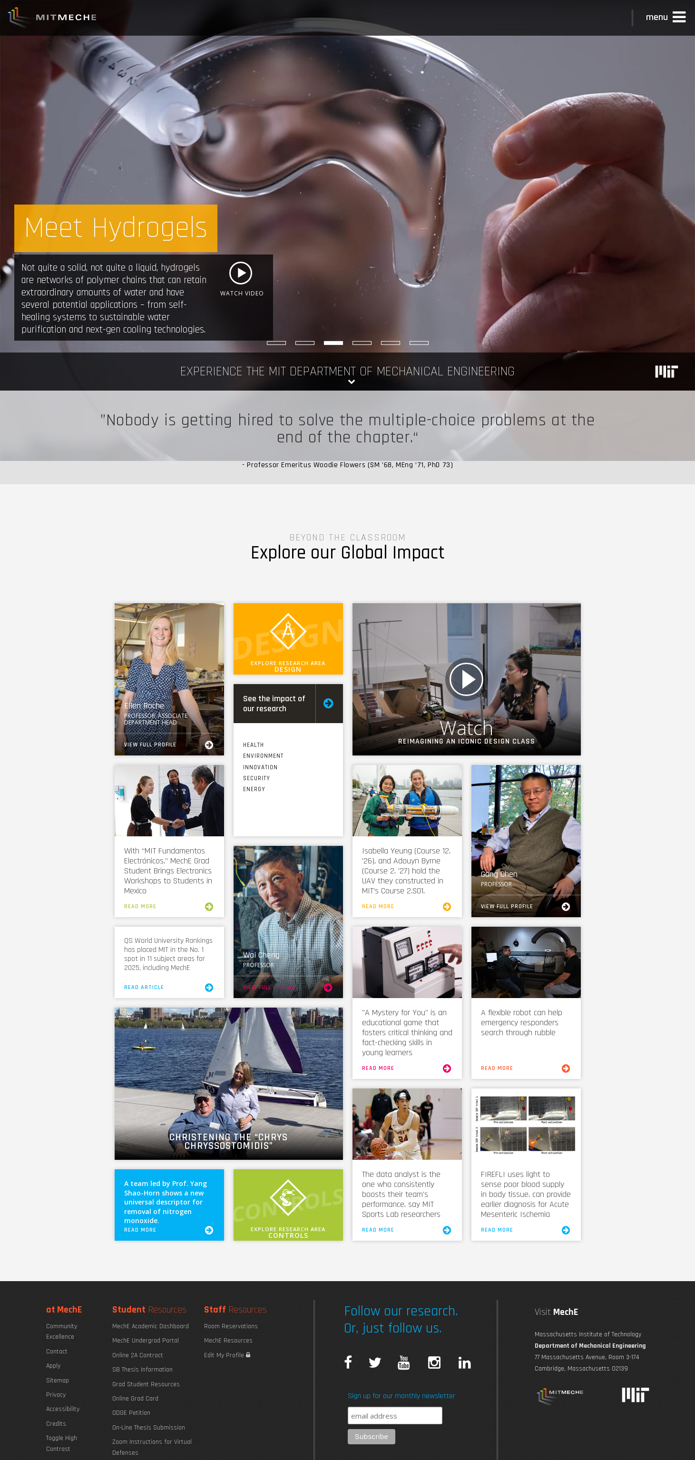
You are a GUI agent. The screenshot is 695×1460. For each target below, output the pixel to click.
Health (253, 745)
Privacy (56, 1395)
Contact (57, 1351)
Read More (169, 906)
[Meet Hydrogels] (333, 343)
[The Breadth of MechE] (362, 343)
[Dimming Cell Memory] (419, 343)
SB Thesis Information (142, 1369)
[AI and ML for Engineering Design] (390, 343)
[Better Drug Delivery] (276, 343)
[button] (667, 18)
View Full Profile (169, 745)
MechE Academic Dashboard (150, 1326)
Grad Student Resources (146, 1384)
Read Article (169, 987)
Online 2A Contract (137, 1355)
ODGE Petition (131, 1413)
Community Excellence (61, 1331)
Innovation (260, 767)
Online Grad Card (135, 1398)
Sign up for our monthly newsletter (401, 1396)
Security (256, 778)
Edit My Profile (227, 1355)
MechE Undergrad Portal (145, 1340)
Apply (53, 1366)
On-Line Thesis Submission (148, 1427)
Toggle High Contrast (61, 1443)
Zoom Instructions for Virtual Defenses (152, 1447)
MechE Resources (228, 1340)
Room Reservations (231, 1326)
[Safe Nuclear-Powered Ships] (304, 343)
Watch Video (466, 679)
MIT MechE (52, 19)
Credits (56, 1424)
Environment (263, 756)
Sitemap (57, 1380)
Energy (254, 789)
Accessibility (62, 1409)
